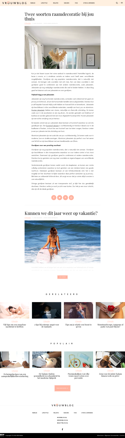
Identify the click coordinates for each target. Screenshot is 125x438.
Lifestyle (44, 3)
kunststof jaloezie (52, 126)
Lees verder (62, 278)
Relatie (55, 3)
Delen (53, 197)
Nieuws (66, 3)
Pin (65, 197)
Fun (76, 3)
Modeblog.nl (62, 417)
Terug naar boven (61, 390)
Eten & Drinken (89, 3)
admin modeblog (52, 23)
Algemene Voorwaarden (112, 435)
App (71, 197)
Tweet (59, 197)
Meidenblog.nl (62, 420)
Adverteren (100, 435)
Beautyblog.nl (62, 423)
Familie (32, 3)
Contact (122, 435)
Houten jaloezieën (38, 110)
